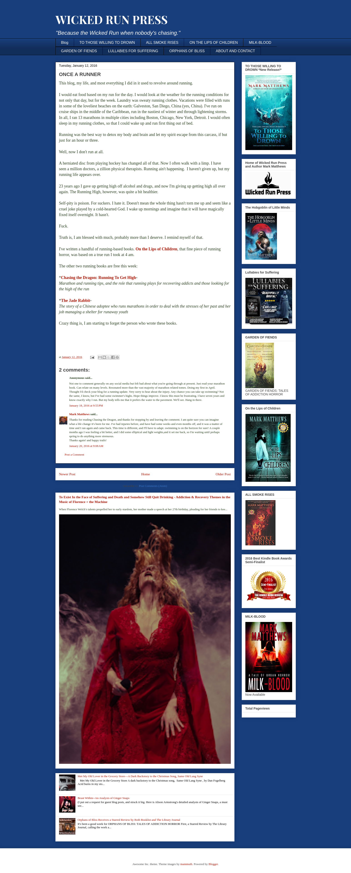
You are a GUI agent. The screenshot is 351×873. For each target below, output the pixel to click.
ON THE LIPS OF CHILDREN (213, 42)
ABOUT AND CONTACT (235, 51)
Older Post (223, 474)
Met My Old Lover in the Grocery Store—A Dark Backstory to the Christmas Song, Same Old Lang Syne (140, 776)
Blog (64, 42)
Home (145, 474)
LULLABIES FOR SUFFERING (133, 51)
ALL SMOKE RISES (162, 42)
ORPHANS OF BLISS (187, 51)
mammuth (186, 864)
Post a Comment (74, 454)
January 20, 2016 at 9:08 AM (86, 446)
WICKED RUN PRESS (111, 19)
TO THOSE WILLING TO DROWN (107, 42)
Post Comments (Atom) (153, 486)
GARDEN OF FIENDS (79, 51)
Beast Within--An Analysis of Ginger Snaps (103, 798)
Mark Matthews (79, 414)
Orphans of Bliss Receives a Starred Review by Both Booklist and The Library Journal (129, 819)
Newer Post (67, 474)
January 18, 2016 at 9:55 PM (86, 405)
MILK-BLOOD (260, 42)
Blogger (213, 864)
